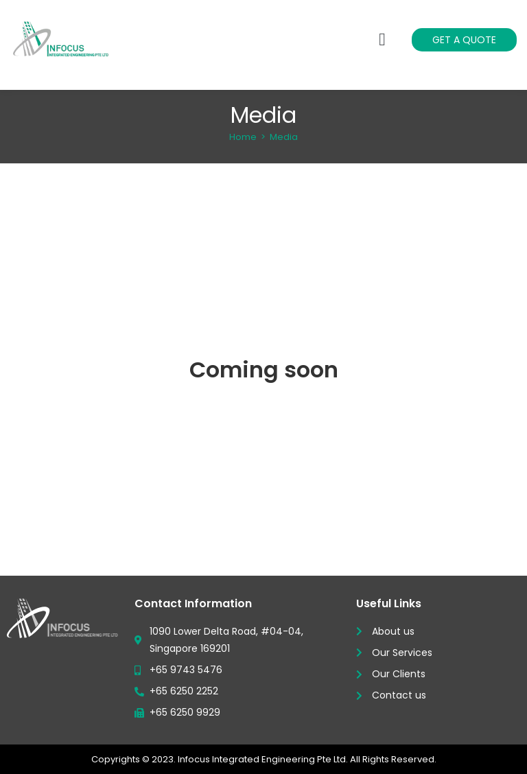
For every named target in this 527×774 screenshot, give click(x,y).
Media (284, 136)
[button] (382, 39)
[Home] (243, 136)
